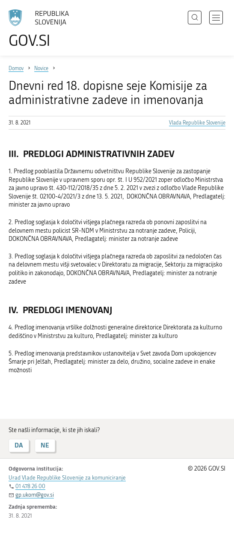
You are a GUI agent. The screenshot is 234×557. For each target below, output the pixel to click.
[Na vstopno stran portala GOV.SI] (43, 28)
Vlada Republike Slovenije (197, 123)
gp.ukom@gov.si (34, 495)
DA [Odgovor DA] (19, 445)
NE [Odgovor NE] (45, 445)
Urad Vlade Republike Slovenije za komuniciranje (67, 477)
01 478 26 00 (30, 486)
